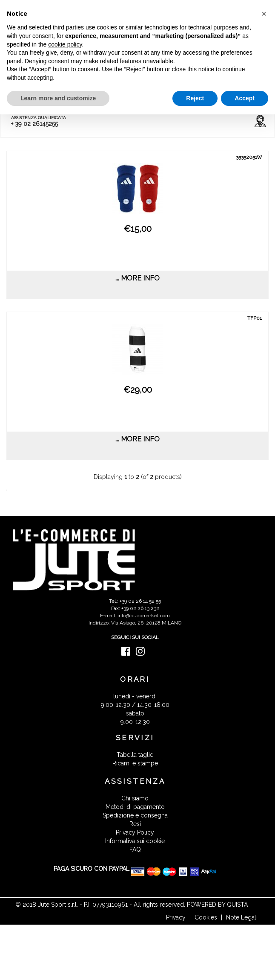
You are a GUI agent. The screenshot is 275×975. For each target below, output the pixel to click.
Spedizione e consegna (135, 815)
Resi (135, 823)
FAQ (135, 849)
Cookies (206, 917)
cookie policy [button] (65, 44)
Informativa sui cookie (135, 841)
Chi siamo (135, 798)
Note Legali (242, 917)
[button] (264, 13)
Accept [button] (245, 98)
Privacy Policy (135, 832)
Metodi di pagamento (135, 806)
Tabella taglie (135, 754)
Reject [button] (195, 98)
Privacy (176, 917)
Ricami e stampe (135, 763)
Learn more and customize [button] (58, 98)
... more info (137, 278)
